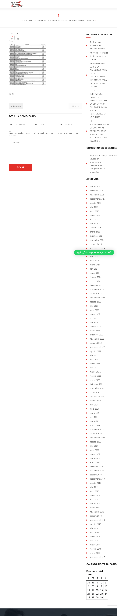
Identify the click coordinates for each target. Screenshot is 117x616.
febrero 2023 (95, 326)
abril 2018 (94, 540)
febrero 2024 (95, 277)
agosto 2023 (95, 301)
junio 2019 (94, 491)
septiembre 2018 (97, 520)
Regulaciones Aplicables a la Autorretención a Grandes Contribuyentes (64, 20)
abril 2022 (94, 367)
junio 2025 (94, 211)
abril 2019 (94, 499)
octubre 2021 (96, 392)
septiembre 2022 (97, 347)
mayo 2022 (95, 363)
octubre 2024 (96, 244)
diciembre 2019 (96, 466)
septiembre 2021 (97, 396)
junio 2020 (94, 450)
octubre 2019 (96, 474)
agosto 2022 (95, 351)
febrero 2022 (95, 376)
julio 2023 (94, 306)
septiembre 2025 (97, 199)
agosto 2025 (95, 203)
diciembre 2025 (96, 190)
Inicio (23, 20)
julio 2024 (94, 256)
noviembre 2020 (97, 429)
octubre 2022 (96, 343)
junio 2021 (94, 409)
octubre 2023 (96, 293)
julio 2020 (94, 446)
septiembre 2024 (97, 248)
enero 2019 (95, 507)
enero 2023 (95, 330)
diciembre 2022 (96, 334)
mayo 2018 (95, 536)
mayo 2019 (95, 495)
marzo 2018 (95, 544)
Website (68, 124)
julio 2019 (94, 487)
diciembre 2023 (96, 285)
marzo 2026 (95, 186)
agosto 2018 (95, 524)
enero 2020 (95, 462)
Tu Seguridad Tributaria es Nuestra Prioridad (97, 45)
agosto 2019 (95, 483)
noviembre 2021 (97, 388)
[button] (94, 252)
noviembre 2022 (97, 339)
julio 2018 (94, 528)
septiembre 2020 (97, 437)
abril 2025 (94, 219)
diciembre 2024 (96, 236)
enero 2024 (95, 281)
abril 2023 (94, 318)
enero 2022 (95, 380)
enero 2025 (95, 231)
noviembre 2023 (97, 289)
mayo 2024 (95, 264)
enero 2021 (95, 425)
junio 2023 (94, 310)
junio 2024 (94, 260)
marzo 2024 (95, 273)
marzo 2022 (95, 371)
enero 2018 (95, 553)
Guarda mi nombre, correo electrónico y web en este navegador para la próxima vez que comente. (44, 134)
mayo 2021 (95, 413)
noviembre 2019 (97, 470)
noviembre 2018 (97, 511)
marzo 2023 (95, 322)
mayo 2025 (95, 215)
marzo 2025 (95, 223)
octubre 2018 (96, 516)
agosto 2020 (95, 441)
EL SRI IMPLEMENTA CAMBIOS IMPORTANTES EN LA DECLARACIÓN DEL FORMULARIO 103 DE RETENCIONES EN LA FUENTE (98, 103)
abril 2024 (94, 269)
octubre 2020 (96, 433)
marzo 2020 (95, 458)
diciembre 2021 (96, 384)
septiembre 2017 (97, 557)
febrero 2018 (95, 549)
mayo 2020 (95, 454)
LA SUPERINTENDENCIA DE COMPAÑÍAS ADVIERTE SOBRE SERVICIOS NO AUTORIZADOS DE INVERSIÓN (99, 131)
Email (42, 124)
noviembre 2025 (97, 194)
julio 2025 (94, 207)
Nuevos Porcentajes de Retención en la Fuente (99, 56)
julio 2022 (94, 355)
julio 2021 (94, 404)
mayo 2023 (95, 314)
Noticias (31, 20)
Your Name (20, 124)
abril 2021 (94, 417)
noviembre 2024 (97, 240)
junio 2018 (94, 532)
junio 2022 (94, 359)
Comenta (16, 142)
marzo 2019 (95, 503)
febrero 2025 (95, 227)
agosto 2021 (95, 400)
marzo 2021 (95, 421)
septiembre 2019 (97, 479)
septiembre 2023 (97, 297)
